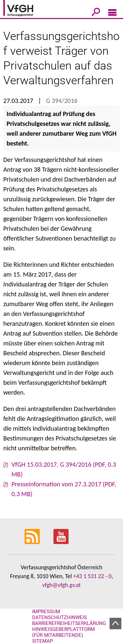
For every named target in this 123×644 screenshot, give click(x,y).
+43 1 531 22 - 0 (92, 576)
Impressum (46, 612)
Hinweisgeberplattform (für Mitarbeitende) (63, 632)
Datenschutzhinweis (59, 617)
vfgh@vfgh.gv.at (61, 585)
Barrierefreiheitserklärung (69, 623)
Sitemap (42, 641)
